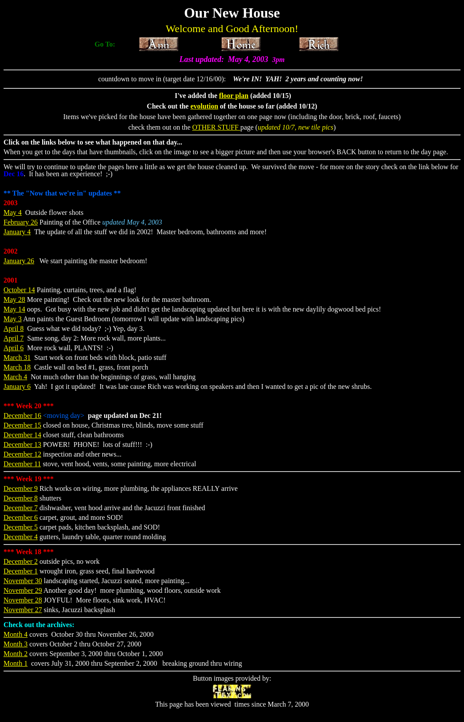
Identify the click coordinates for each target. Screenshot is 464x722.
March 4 (15, 377)
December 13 (22, 444)
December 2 (21, 561)
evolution (204, 106)
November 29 (23, 590)
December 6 (21, 517)
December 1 (21, 571)
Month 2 (16, 653)
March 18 (17, 367)
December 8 (21, 498)
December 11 (22, 464)
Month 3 (16, 644)
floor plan (233, 95)
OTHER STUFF (216, 127)
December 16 (22, 415)
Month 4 (16, 634)
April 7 (14, 338)
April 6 (14, 348)
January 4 (17, 232)
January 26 (19, 261)
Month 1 (16, 663)
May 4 (13, 212)
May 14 (14, 309)
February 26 (21, 222)
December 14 (22, 435)
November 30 (23, 580)
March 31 (17, 357)
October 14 (19, 290)
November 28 (23, 600)
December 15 (22, 425)
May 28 (14, 299)
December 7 (21, 508)
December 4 (21, 537)
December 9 (21, 488)
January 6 (17, 386)
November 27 (23, 609)
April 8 (14, 328)
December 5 (21, 527)
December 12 (22, 454)
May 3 (13, 319)
